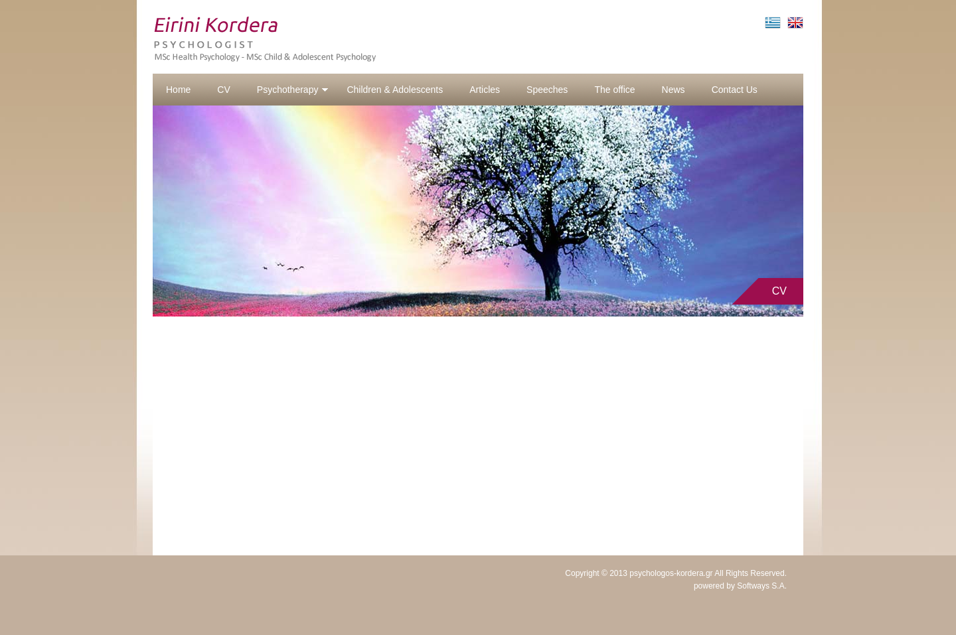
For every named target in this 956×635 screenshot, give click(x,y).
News (673, 89)
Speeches (547, 89)
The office (614, 89)
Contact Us (734, 89)
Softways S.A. (762, 586)
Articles (484, 89)
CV (223, 89)
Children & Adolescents (395, 89)
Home (178, 89)
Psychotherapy (293, 89)
